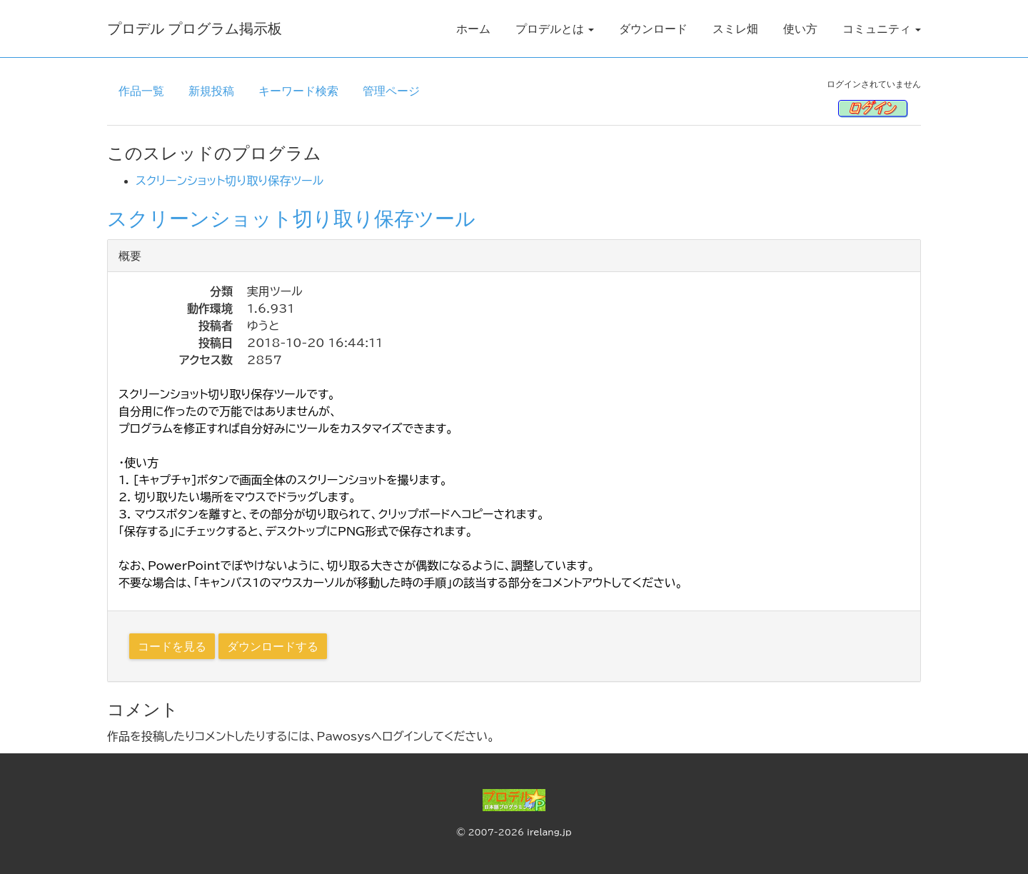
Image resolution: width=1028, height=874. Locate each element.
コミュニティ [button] (881, 28)
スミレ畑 (735, 28)
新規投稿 (211, 91)
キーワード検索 (298, 91)
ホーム (473, 28)
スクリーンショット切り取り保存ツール (229, 180)
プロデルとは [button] (554, 28)
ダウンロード (653, 28)
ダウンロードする (272, 646)
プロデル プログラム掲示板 (194, 28)
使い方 (800, 28)
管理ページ (391, 91)
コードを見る (172, 646)
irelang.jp (549, 832)
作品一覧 (141, 91)
